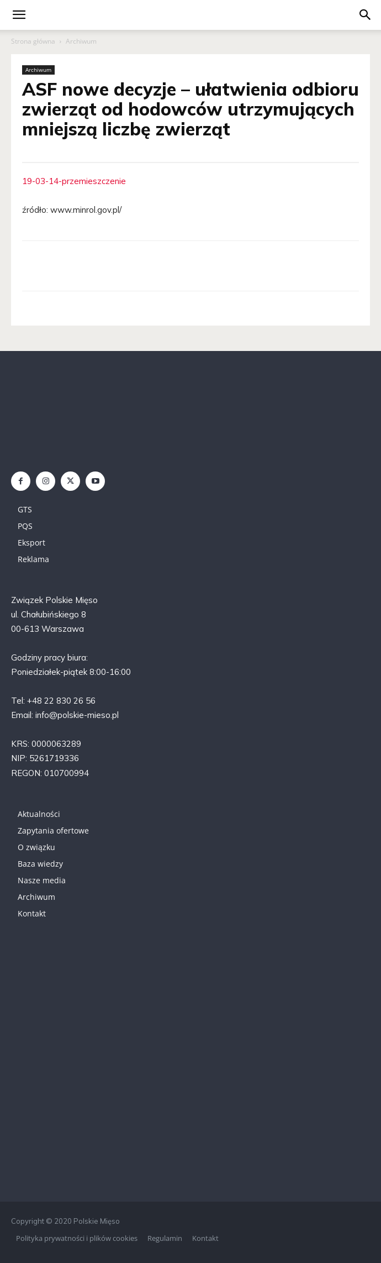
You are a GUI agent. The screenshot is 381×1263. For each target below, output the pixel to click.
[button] (365, 15)
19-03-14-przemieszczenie (74, 181)
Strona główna (33, 41)
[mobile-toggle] (18, 15)
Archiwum (81, 41)
